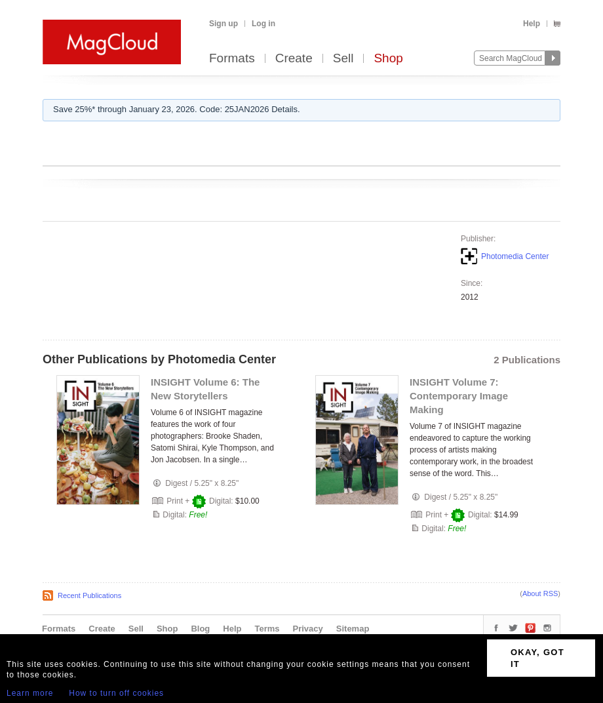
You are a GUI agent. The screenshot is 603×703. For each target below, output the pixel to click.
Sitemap (353, 628)
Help (531, 23)
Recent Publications (89, 595)
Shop (388, 58)
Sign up (223, 23)
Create (294, 58)
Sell (343, 58)
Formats (232, 58)
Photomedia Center (515, 256)
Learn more (30, 693)
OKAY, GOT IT (537, 658)
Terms (266, 628)
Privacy (308, 628)
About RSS (540, 593)
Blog (200, 628)
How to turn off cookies (116, 693)
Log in (263, 23)
